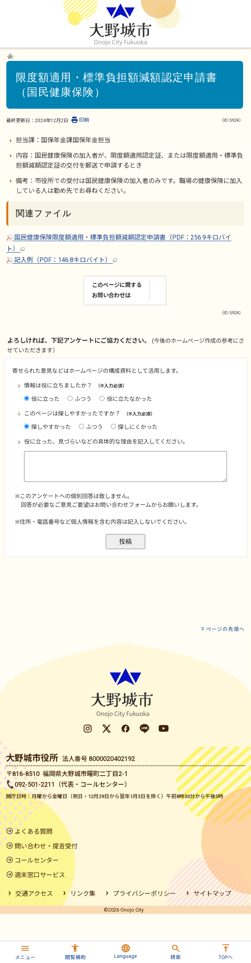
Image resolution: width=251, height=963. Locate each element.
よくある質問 (33, 831)
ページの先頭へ (225, 629)
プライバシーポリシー (144, 893)
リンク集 (83, 893)
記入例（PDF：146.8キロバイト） (61, 260)
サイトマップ (212, 893)
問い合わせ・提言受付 (46, 846)
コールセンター (37, 860)
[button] (25, 951)
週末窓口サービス (40, 875)
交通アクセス (34, 893)
